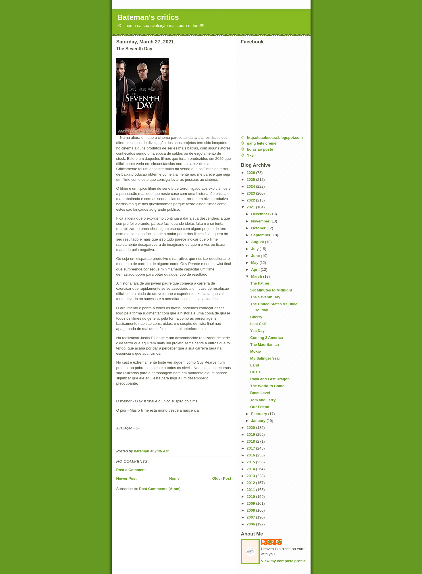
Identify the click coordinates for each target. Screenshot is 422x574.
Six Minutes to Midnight (271, 290)
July (255, 249)
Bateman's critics (148, 17)
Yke (250, 155)
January (258, 420)
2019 (251, 434)
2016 (251, 455)
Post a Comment (131, 470)
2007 (251, 517)
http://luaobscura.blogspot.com (275, 137)
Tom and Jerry (263, 400)
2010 (251, 496)
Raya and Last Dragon (270, 379)
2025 (251, 179)
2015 (251, 462)
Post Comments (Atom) (159, 489)
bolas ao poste (260, 149)
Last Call (258, 324)
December (260, 214)
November (260, 221)
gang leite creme (262, 143)
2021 (251, 207)
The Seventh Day (265, 297)
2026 (251, 172)
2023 (251, 193)
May (255, 262)
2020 (251, 427)
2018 (251, 441)
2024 (251, 186)
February (259, 414)
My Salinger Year (265, 358)
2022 (251, 200)
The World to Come (267, 386)
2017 (251, 448)
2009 (251, 503)
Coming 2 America (266, 337)
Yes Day (257, 331)
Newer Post (126, 478)
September (261, 235)
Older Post (221, 478)
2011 (251, 489)
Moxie (255, 351)
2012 (251, 483)
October (258, 228)
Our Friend (259, 407)
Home (174, 478)
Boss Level (260, 393)
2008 (251, 510)
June (256, 256)
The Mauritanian (264, 344)
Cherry (256, 317)
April (256, 269)
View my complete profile (283, 561)
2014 (251, 469)
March (257, 276)
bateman (274, 541)
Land (254, 365)
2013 (251, 476)
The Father (259, 283)
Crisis (255, 372)
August (258, 242)
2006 (251, 524)
